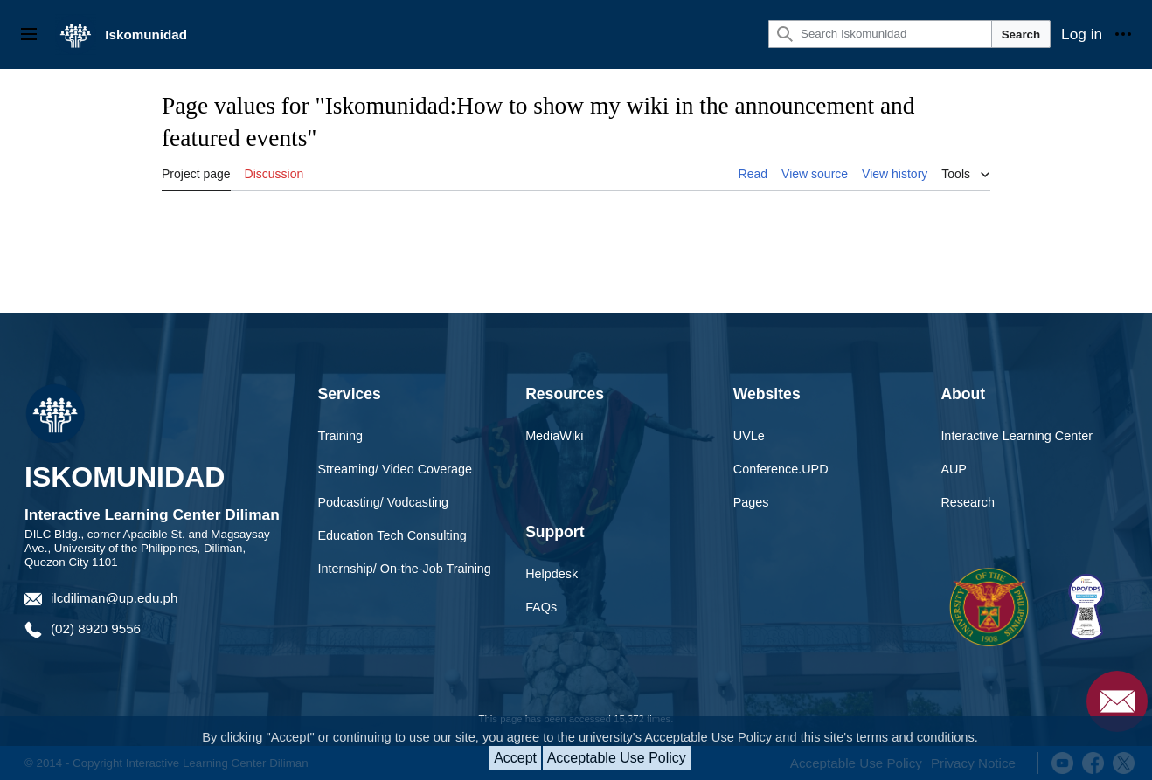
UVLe (749, 436)
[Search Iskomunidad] (880, 34)
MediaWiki (554, 436)
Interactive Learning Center (1016, 436)
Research (967, 502)
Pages (751, 502)
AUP (953, 469)
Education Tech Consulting (392, 535)
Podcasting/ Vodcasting (383, 502)
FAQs (541, 607)
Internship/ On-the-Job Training (404, 569)
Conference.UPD (781, 469)
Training (340, 436)
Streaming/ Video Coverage (395, 469)
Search (1021, 34)
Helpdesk (551, 574)
